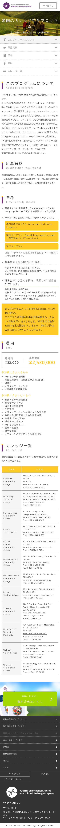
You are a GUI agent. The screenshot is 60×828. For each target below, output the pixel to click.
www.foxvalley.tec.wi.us (44, 499)
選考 (8, 55)
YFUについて (15, 774)
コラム (6, 761)
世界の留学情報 (10, 754)
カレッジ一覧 (12, 71)
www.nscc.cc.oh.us (42, 580)
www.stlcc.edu (40, 613)
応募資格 (10, 47)
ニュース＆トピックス (13, 740)
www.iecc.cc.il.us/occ (43, 595)
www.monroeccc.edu (42, 547)
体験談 (6, 747)
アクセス (45, 774)
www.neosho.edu (41, 562)
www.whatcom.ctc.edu (44, 669)
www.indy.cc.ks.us (42, 517)
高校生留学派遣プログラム (14, 719)
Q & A (5, 768)
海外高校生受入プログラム (14, 726)
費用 (8, 63)
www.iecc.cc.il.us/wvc (43, 651)
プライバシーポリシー (14, 779)
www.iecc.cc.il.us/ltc (43, 532)
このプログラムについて (19, 39)
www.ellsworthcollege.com (35, 484)
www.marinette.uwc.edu (35, 633)
